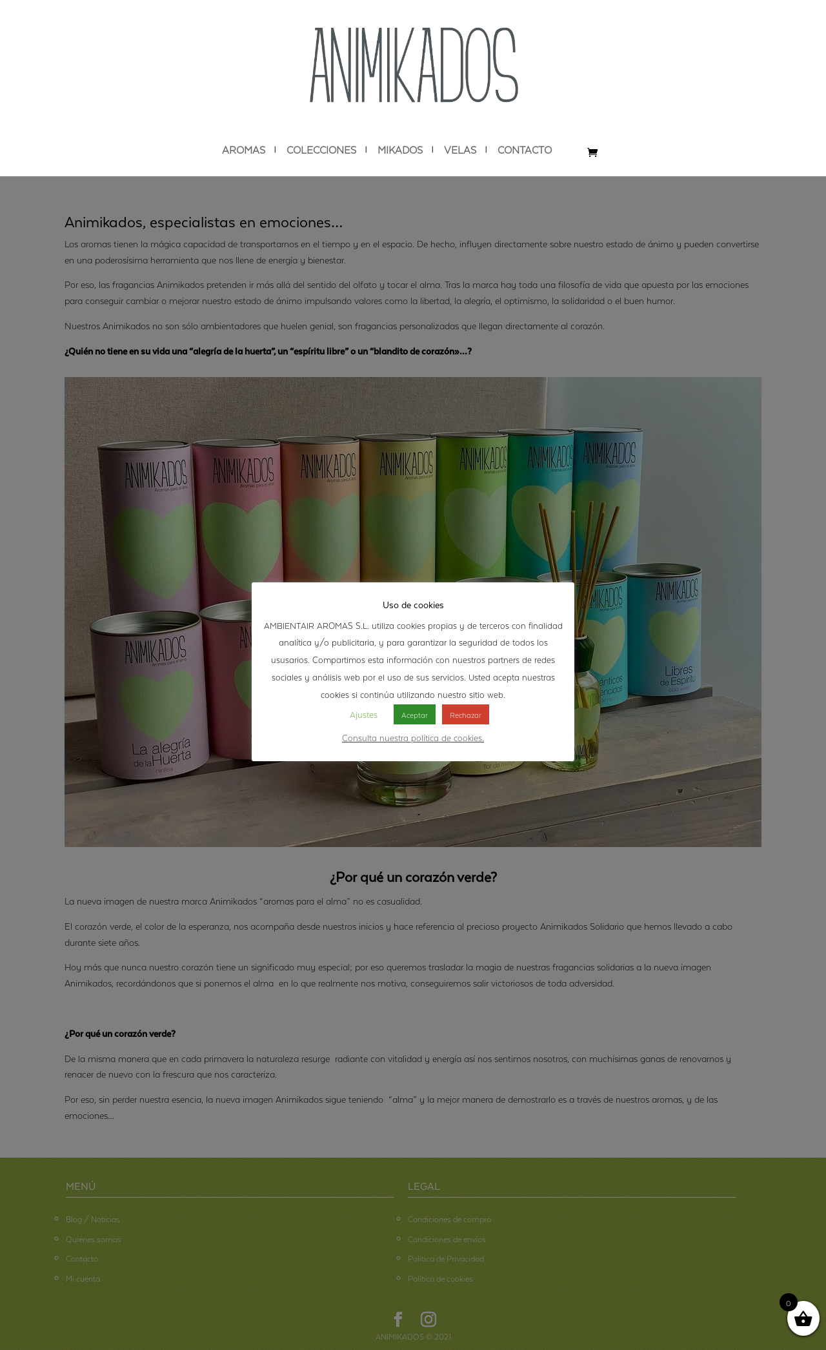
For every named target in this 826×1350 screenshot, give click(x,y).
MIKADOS (400, 150)
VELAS (460, 150)
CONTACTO (525, 150)
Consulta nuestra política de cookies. (413, 736)
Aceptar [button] (414, 714)
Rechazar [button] (465, 714)
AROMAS (243, 150)
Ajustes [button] (364, 713)
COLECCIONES (321, 150)
